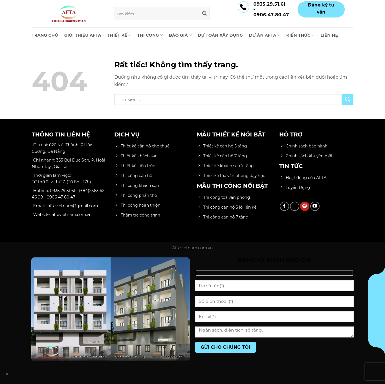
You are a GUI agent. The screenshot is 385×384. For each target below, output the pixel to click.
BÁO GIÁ (180, 35)
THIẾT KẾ (119, 35)
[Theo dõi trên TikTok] (294, 206)
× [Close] (7, 374)
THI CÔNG (150, 35)
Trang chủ (45, 35)
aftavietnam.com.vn (72, 214)
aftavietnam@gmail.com (73, 205)
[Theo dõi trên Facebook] (284, 206)
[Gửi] (205, 14)
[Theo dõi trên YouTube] (315, 206)
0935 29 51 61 (62, 190)
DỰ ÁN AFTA (264, 35)
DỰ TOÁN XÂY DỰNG (220, 35)
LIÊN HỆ (329, 35)
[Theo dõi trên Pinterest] (304, 206)
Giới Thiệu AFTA (82, 35)
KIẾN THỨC (300, 35)
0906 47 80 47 (61, 197)
